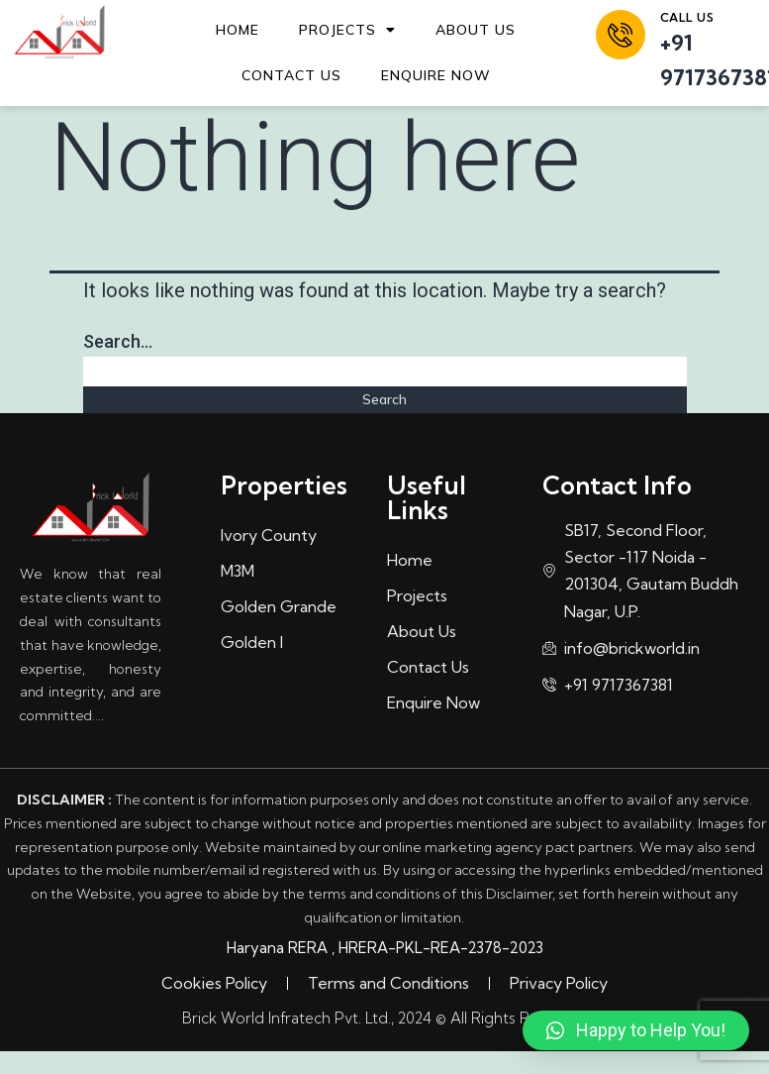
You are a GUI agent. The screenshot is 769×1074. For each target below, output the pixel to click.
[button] (636, 1030)
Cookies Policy (214, 983)
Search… (117, 341)
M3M (237, 571)
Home (237, 30)
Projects (347, 30)
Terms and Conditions (388, 983)
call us (687, 17)
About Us (475, 30)
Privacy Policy (559, 983)
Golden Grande (278, 606)
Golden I (252, 642)
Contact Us (291, 75)
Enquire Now (436, 75)
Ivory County (269, 535)
